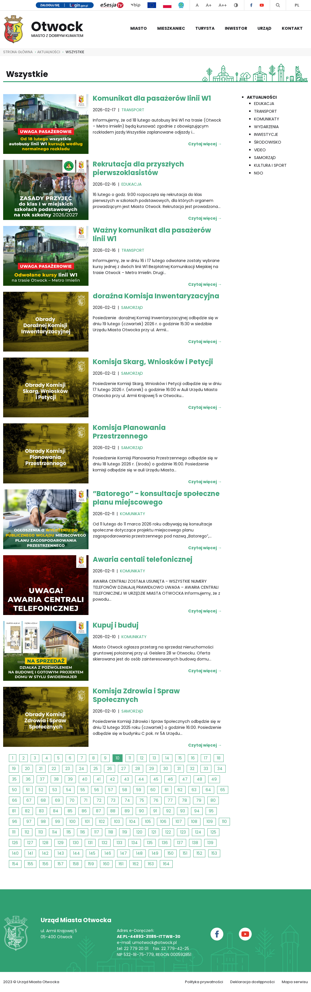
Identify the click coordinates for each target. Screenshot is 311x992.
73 (113, 800)
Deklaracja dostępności (252, 982)
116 (82, 832)
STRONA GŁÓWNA (18, 51)
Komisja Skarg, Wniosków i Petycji (153, 361)
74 (127, 800)
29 (151, 768)
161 (121, 864)
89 (127, 811)
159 (91, 864)
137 (180, 843)
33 (206, 768)
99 (57, 821)
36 (28, 779)
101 (87, 821)
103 (117, 821)
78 (184, 800)
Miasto (138, 28)
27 (123, 768)
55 (82, 790)
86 (84, 811)
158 (76, 864)
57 (110, 790)
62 (180, 790)
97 (29, 821)
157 (61, 864)
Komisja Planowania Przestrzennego (129, 432)
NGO (258, 173)
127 (30, 843)
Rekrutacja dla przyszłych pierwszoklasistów (138, 168)
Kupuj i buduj (116, 625)
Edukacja (264, 103)
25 (95, 768)
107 (179, 821)
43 (126, 779)
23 (67, 768)
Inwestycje (266, 134)
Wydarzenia (266, 127)
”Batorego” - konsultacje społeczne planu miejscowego (156, 498)
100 (72, 821)
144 (76, 853)
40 (84, 779)
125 (213, 832)
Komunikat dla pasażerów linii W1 (152, 98)
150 (171, 853)
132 (104, 843)
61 (166, 790)
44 (141, 779)
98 (43, 821)
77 (170, 800)
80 (213, 800)
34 (220, 768)
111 (13, 832)
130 (76, 843)
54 (68, 790)
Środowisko (267, 142)
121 (153, 832)
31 (179, 768)
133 (119, 843)
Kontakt (292, 28)
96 (14, 821)
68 (43, 800)
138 (195, 843)
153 (214, 853)
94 (197, 811)
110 (224, 821)
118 (110, 832)
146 (108, 853)
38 (56, 779)
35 (14, 779)
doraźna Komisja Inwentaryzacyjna (156, 296)
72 (99, 800)
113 (40, 832)
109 (209, 821)
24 (81, 768)
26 (109, 768)
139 (210, 843)
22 (54, 768)
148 (139, 853)
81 (14, 811)
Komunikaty (266, 119)
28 (137, 768)
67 (29, 800)
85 (70, 811)
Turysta (204, 28)
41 (99, 779)
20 (27, 768)
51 (27, 790)
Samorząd (265, 157)
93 (182, 811)
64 (208, 790)
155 (30, 864)
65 (222, 790)
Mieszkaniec (171, 28)
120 (139, 832)
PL (297, 5)
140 (15, 853)
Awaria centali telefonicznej (142, 559)
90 (141, 811)
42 (112, 779)
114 (54, 832)
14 (167, 758)
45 (155, 779)
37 (42, 779)
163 (151, 864)
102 (102, 821)
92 (168, 811)
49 (214, 779)
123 (183, 832)
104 (132, 821)
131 (90, 843)
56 (96, 790)
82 (27, 811)
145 (92, 853)
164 (166, 864)
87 (98, 811)
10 (117, 758)
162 (136, 864)
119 (124, 832)
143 (61, 853)
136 (165, 843)
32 (192, 768)
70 (71, 800)
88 (112, 811)
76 (155, 800)
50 (14, 790)
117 (96, 832)
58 (124, 790)
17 (206, 758)
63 (194, 790)
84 (55, 811)
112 (27, 832)
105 (148, 821)
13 (154, 758)
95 (211, 811)
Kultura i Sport (270, 165)
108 (194, 821)
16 (193, 758)
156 (45, 864)
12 (141, 758)
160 (106, 864)
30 (165, 768)
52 (41, 790)
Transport (265, 111)
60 (153, 790)
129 (61, 843)
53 (54, 790)
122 (168, 832)
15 (180, 758)
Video (260, 150)
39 (70, 779)
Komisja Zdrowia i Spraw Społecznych (136, 695)
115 (68, 832)
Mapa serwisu (295, 982)
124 (198, 832)
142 (45, 853)
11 (130, 758)
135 (150, 843)
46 (170, 779)
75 (141, 800)
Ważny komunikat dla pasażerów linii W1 (152, 234)
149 (155, 853)
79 (198, 800)
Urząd (264, 28)
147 (123, 853)
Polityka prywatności (204, 982)
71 (85, 800)
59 (138, 790)
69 (57, 800)
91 (155, 811)
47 (185, 779)
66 (14, 800)
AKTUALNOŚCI (48, 51)
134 (134, 843)
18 (219, 758)
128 (45, 843)
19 (14, 768)
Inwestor (236, 28)
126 (15, 843)
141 (30, 853)
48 (199, 779)
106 (163, 821)
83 (41, 811)
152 (199, 853)
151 (185, 853)
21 (40, 768)
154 (15, 864)
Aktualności (262, 97)
